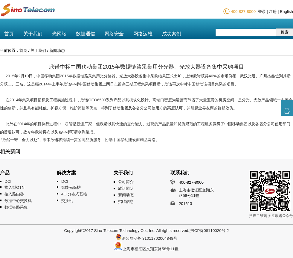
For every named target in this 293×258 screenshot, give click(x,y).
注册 (273, 11)
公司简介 (126, 181)
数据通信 (85, 33)
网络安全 (114, 33)
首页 (9, 33)
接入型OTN (14, 187)
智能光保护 (71, 187)
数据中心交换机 (18, 200)
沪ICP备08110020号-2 (209, 230)
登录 (262, 11)
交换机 (67, 200)
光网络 (59, 33)
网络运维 (142, 33)
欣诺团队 (126, 188)
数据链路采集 (16, 207)
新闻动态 (57, 50)
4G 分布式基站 (74, 194)
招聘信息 (126, 201)
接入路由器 (14, 194)
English (286, 11)
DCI (7, 181)
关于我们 (32, 33)
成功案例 (171, 33)
